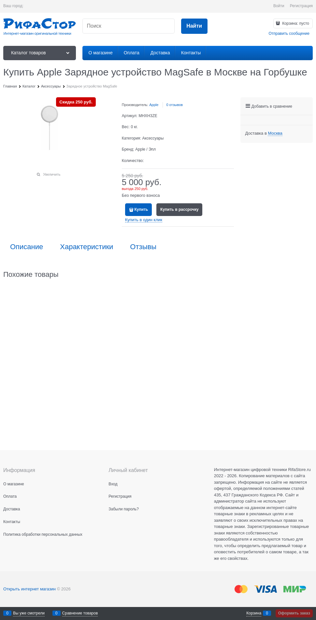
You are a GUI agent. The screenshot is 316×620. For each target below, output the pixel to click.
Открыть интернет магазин (29, 588)
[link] (275, 133)
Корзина (253, 613)
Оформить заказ (294, 613)
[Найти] (194, 26)
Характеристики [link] (86, 246)
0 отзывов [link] (174, 105)
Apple (153, 105)
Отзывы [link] (143, 246)
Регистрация (301, 6)
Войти (278, 6)
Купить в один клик (143, 219)
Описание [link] (26, 246)
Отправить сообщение (288, 33)
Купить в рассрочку (179, 209)
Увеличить (51, 174)
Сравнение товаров (80, 613)
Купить (141, 209)
